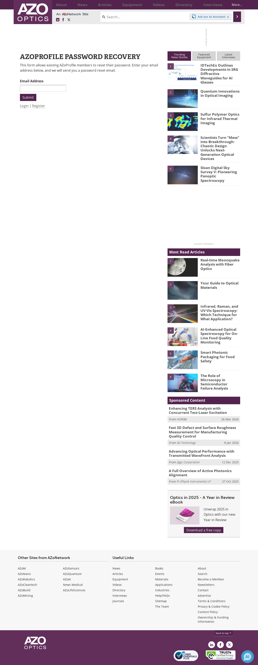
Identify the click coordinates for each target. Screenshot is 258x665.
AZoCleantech (27, 571)
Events (159, 560)
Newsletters (206, 571)
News (116, 555)
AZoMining (25, 582)
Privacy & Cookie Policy (213, 593)
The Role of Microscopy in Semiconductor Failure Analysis (218, 370)
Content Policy (208, 598)
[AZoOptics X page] (69, 20)
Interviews (120, 582)
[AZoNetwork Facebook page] (63, 20)
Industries (162, 576)
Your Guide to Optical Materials (217, 275)
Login (24, 105)
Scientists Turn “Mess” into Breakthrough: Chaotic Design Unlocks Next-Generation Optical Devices (220, 142)
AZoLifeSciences (74, 576)
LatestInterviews (228, 56)
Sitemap (161, 587)
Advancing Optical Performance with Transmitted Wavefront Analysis (198, 441)
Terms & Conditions (211, 587)
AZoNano (24, 560)
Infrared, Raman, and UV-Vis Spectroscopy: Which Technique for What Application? (217, 302)
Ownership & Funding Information (213, 606)
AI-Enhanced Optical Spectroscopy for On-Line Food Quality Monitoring (217, 325)
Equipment (120, 566)
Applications (164, 571)
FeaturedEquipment (204, 56)
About (202, 555)
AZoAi (67, 566)
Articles (118, 560)
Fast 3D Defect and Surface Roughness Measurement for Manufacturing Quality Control (201, 421)
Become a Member (211, 566)
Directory (119, 576)
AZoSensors (71, 555)
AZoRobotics (26, 566)
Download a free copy (203, 516)
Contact (203, 576)
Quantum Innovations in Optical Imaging (220, 90)
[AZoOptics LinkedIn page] (57, 20)
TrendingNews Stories (179, 56)
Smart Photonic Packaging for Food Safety (215, 347)
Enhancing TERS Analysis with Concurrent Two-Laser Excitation (201, 401)
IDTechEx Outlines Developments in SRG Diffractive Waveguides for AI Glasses (219, 71)
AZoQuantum (72, 560)
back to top (224, 619)
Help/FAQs (162, 582)
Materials (161, 566)
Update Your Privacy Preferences (49, 660)
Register (38, 105)
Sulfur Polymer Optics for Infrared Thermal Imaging (217, 115)
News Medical (73, 571)
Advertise (204, 582)
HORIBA (182, 409)
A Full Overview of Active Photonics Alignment (197, 460)
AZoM (22, 555)
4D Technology (186, 431)
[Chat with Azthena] (247, 656)
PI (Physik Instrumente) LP (194, 468)
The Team (162, 593)
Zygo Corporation (188, 450)
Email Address (31, 81)
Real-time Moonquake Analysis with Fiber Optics (218, 254)
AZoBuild (24, 576)
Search (202, 560)
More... (233, 5)
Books (159, 555)
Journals (118, 587)
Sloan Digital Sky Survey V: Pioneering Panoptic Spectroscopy (219, 162)
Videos (117, 571)
